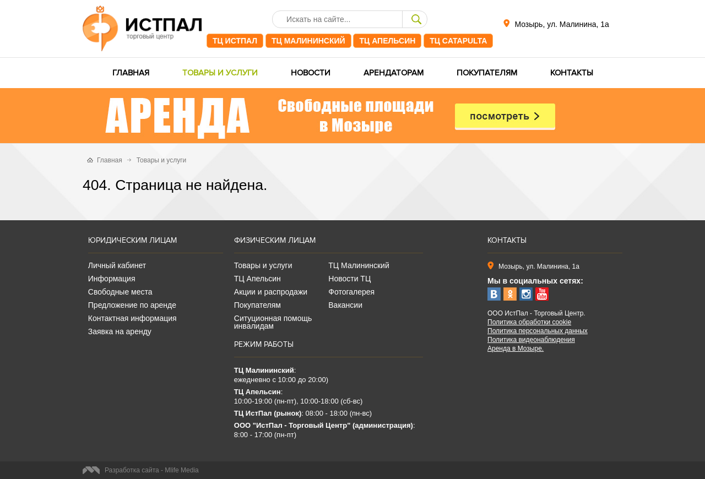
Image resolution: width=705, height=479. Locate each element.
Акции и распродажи (270, 291)
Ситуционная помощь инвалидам (273, 322)
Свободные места (120, 291)
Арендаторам (394, 73)
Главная (130, 73)
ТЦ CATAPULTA (458, 40)
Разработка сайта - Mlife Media (152, 470)
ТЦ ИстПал (235, 40)
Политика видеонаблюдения (531, 340)
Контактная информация (132, 318)
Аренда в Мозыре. (515, 348)
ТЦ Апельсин (387, 40)
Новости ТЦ (349, 278)
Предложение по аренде (132, 305)
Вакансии (345, 305)
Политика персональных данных (537, 331)
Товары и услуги (220, 73)
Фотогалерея (351, 291)
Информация (111, 278)
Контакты (571, 73)
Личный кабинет (117, 265)
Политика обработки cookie (529, 322)
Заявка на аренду (119, 331)
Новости (310, 73)
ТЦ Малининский (308, 40)
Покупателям (487, 73)
